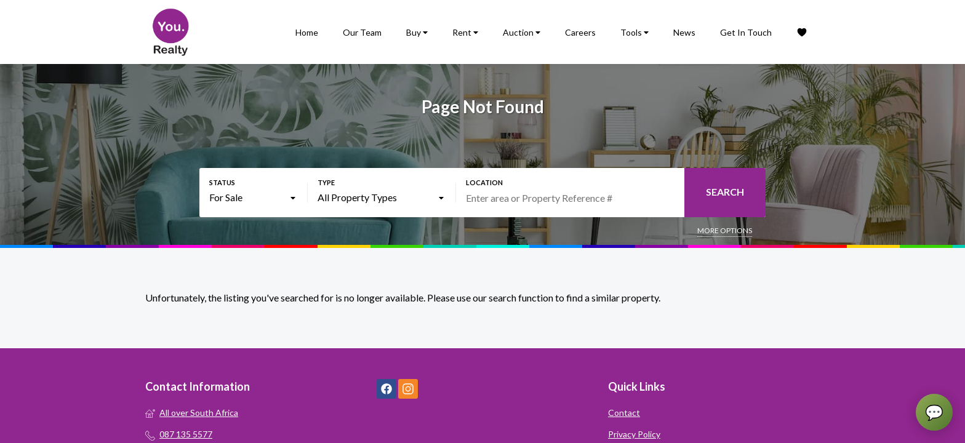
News (684, 32)
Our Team (362, 32)
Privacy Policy (634, 434)
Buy (417, 32)
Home (306, 32)
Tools (634, 32)
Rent (465, 32)
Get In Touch (746, 32)
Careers (580, 32)
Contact (624, 412)
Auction (521, 32)
